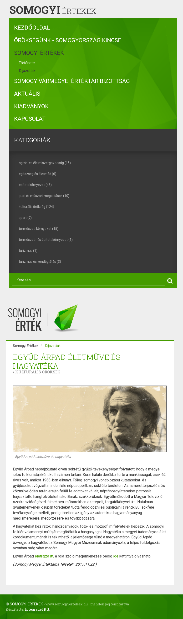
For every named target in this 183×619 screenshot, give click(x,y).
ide (115, 556)
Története (27, 63)
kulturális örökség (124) (36, 207)
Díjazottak (27, 70)
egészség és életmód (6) (37, 174)
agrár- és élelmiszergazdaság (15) (45, 163)
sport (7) (25, 218)
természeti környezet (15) (38, 229)
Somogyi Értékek (39, 53)
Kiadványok (31, 106)
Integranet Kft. (37, 609)
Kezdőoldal (32, 27)
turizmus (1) (28, 251)
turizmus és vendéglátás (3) (40, 261)
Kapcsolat (30, 118)
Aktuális (27, 93)
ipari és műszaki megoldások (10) (44, 196)
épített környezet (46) (35, 185)
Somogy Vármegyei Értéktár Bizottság (72, 81)
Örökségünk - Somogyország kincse (67, 40)
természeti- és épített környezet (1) (46, 240)
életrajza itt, (45, 556)
